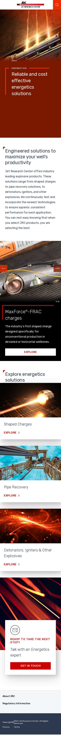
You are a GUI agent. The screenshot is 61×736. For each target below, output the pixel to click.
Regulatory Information (16, 703)
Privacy (6, 727)
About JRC (9, 696)
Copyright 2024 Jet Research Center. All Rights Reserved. (26, 722)
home (14, 60)
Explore (30, 352)
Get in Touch (30, 665)
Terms (17, 727)
